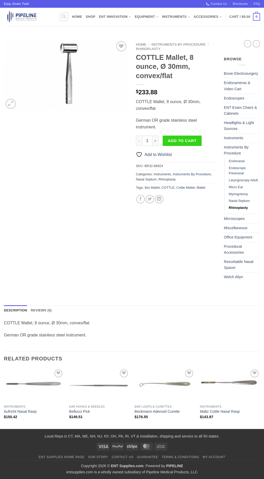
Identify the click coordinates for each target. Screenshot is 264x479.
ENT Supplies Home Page (62, 457)
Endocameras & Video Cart (237, 86)
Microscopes (234, 219)
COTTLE (168, 187)
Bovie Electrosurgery (241, 73)
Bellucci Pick (79, 411)
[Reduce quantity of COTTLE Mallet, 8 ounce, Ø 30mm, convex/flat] (139, 141)
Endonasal (236, 161)
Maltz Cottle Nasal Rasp (220, 411)
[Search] (64, 17)
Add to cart (182, 140)
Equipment (146, 16)
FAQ (256, 4)
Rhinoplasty (148, 49)
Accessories (208, 16)
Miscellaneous (235, 228)
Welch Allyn (233, 277)
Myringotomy (238, 194)
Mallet (200, 187)
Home (77, 17)
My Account (214, 457)
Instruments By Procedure (178, 44)
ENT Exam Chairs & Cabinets (240, 110)
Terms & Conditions (180, 457)
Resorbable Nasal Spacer (238, 265)
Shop (90, 17)
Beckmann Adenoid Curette (157, 411)
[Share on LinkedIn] (159, 199)
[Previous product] (256, 43)
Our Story (98, 457)
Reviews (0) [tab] (41, 310)
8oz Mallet (152, 187)
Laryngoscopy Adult (243, 180)
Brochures (240, 4)
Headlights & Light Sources (239, 126)
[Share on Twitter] (150, 199)
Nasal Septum (146, 179)
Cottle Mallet (185, 187)
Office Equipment (238, 237)
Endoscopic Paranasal (237, 170)
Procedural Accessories (234, 249)
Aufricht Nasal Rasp (20, 411)
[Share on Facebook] (140, 199)
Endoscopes (234, 98)
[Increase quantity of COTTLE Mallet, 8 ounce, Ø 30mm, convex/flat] (155, 141)
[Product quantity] (147, 141)
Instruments (176, 16)
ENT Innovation (115, 16)
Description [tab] (15, 310)
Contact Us (216, 4)
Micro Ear (236, 187)
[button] (244, 17)
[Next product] (247, 43)
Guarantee (147, 457)
